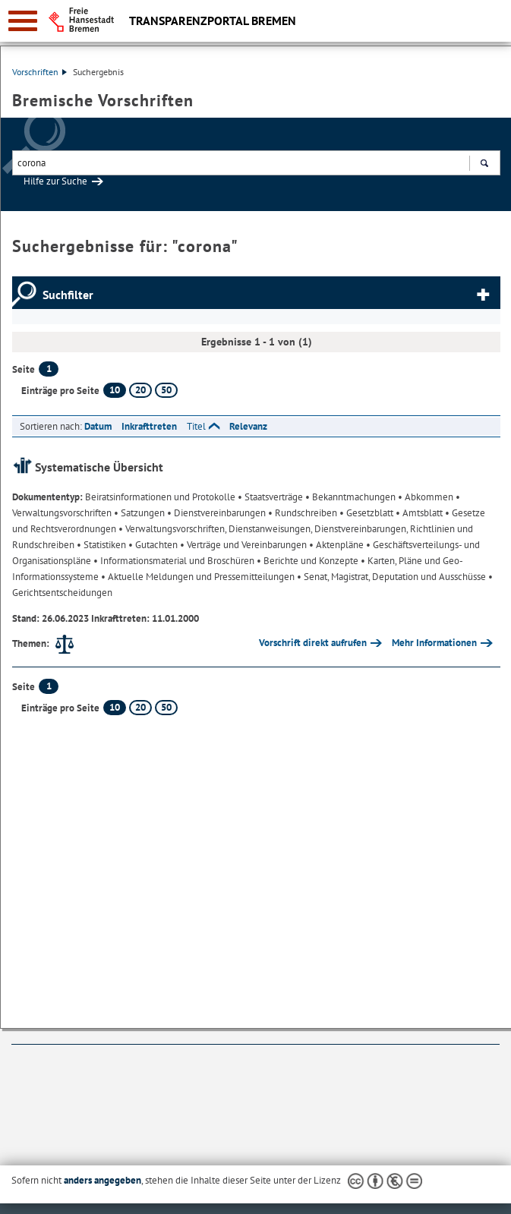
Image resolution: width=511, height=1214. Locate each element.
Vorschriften (39, 71)
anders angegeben (102, 1180)
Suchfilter (68, 294)
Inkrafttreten (149, 426)
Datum (98, 426)
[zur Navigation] (23, 21)
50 (166, 389)
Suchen (484, 165)
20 (140, 389)
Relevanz (248, 426)
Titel (196, 426)
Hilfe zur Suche (55, 181)
